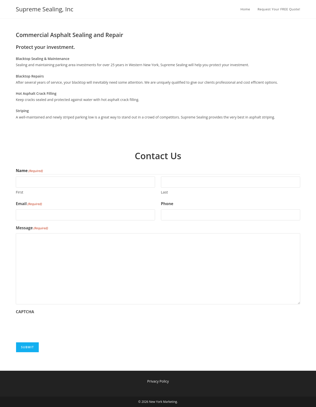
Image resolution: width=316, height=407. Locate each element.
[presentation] (53, 327)
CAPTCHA (25, 311)
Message (32, 228)
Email (29, 204)
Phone (167, 203)
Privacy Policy (158, 381)
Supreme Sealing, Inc (44, 9)
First (19, 192)
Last (164, 192)
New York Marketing (163, 402)
